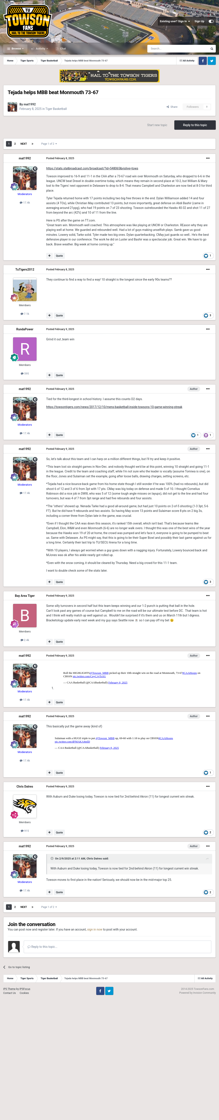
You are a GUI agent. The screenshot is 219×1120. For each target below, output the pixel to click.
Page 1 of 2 (49, 143)
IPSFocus (24, 1109)
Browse (16, 48)
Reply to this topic (195, 125)
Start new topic (157, 125)
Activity (40, 48)
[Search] (167, 48)
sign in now (94, 1050)
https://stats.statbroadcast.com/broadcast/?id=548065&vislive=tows (92, 168)
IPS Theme (9, 1109)
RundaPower (24, 329)
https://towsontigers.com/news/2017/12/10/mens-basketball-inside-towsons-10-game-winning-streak (114, 407)
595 (25, 373)
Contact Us (9, 1113)
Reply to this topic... (42, 1067)
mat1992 (30, 104)
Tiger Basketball (56, 109)
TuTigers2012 (24, 269)
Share (172, 106)
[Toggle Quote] (52, 979)
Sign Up (199, 21)
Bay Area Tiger (25, 595)
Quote (59, 255)
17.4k (25, 202)
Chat (62, 48)
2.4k (25, 640)
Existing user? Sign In (175, 21)
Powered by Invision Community (197, 1113)
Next (24, 143)
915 (25, 951)
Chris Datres (24, 907)
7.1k (25, 313)
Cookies (24, 1113)
